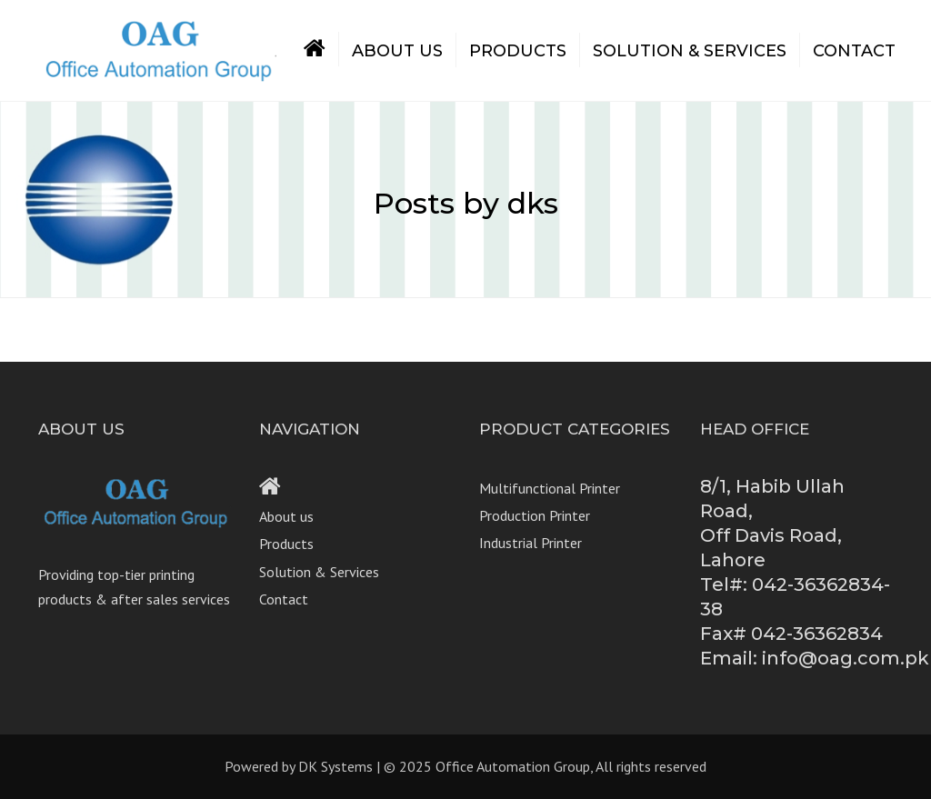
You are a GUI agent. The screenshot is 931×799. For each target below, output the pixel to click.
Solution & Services (689, 51)
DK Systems (335, 766)
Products (517, 51)
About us (397, 51)
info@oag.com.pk (845, 658)
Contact (854, 51)
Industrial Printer (530, 543)
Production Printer (534, 515)
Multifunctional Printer (549, 488)
